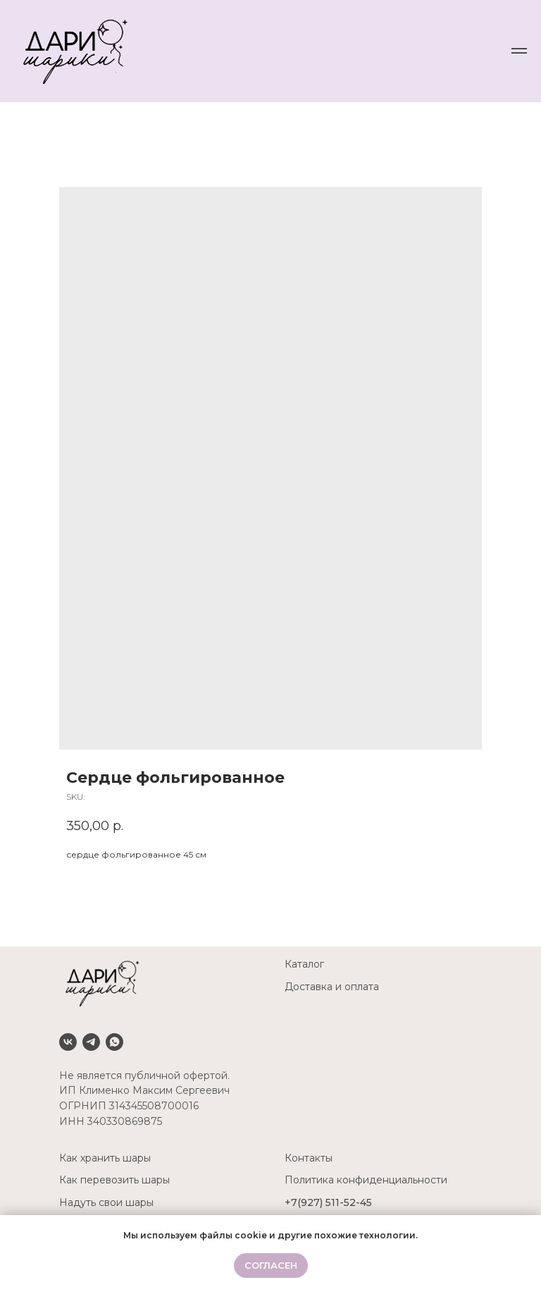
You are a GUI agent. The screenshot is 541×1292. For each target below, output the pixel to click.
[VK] (68, 1042)
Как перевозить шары (114, 1180)
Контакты (308, 1158)
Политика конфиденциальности (366, 1180)
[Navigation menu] (519, 51)
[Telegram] (91, 1042)
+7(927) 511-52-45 (328, 1202)
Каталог (304, 964)
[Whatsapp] (114, 1042)
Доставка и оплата (332, 986)
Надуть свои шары (106, 1202)
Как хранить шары (105, 1158)
